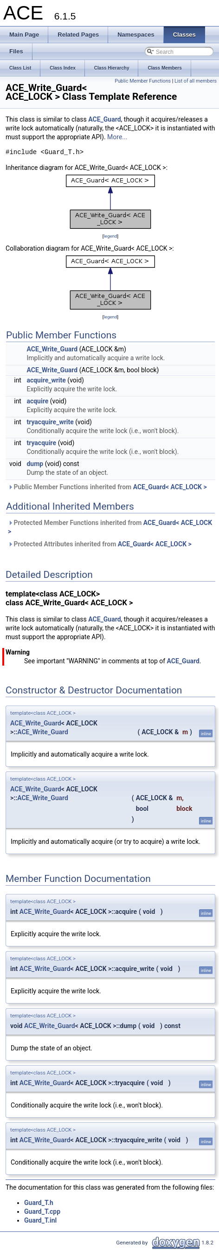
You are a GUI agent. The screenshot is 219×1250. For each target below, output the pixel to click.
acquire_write (45, 380)
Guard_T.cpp (42, 1211)
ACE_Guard (104, 119)
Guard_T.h (38, 1202)
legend (110, 236)
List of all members (195, 81)
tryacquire (41, 443)
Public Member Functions (143, 81)
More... (117, 137)
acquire (37, 401)
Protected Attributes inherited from (100, 544)
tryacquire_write (49, 422)
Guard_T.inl (40, 1220)
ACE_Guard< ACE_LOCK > (170, 487)
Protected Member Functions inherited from (110, 527)
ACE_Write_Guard (51, 349)
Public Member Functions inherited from (107, 487)
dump (34, 463)
